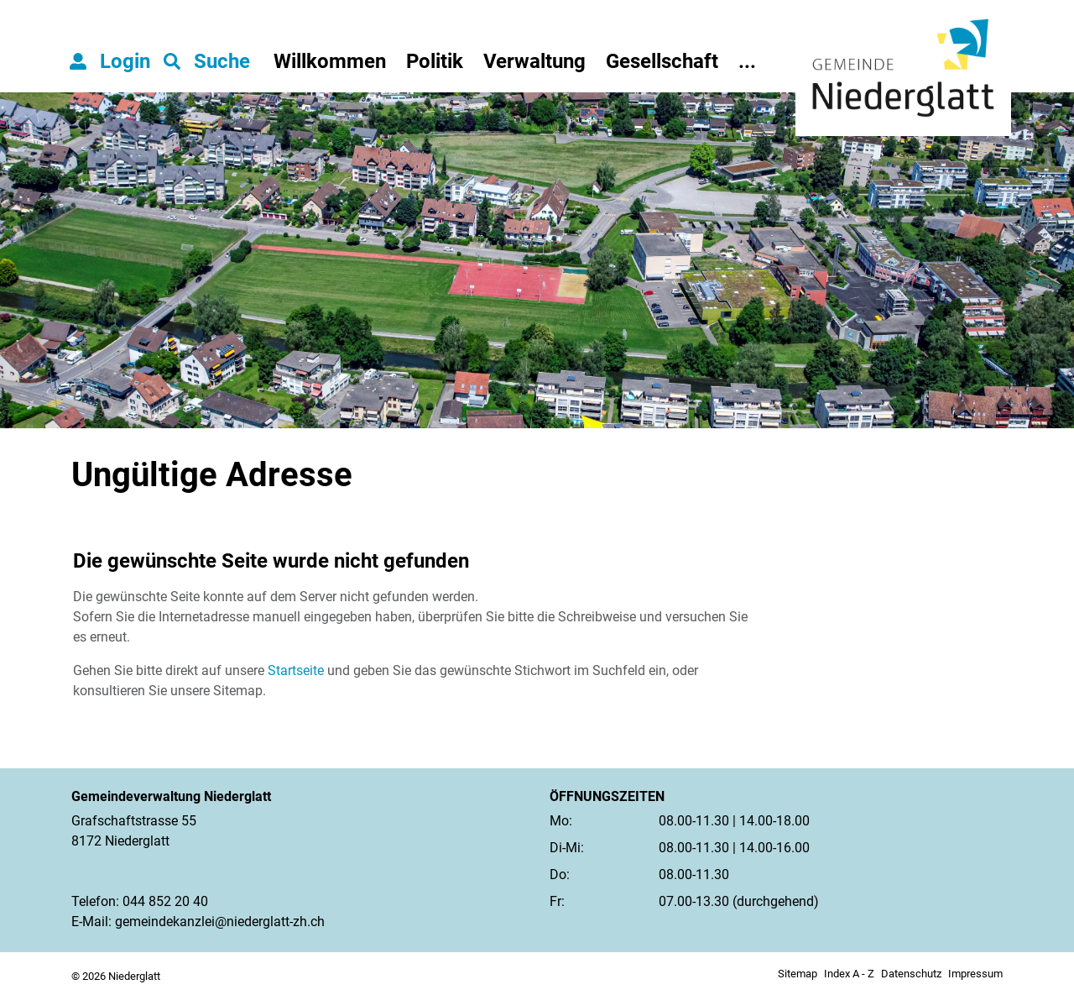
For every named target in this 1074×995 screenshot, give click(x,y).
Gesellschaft (662, 61)
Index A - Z (849, 973)
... (747, 61)
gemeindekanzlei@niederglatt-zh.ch (220, 922)
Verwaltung (534, 61)
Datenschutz (911, 973)
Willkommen (330, 61)
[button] (207, 61)
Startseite (296, 670)
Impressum (975, 973)
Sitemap (797, 973)
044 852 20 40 (165, 901)
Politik (434, 61)
